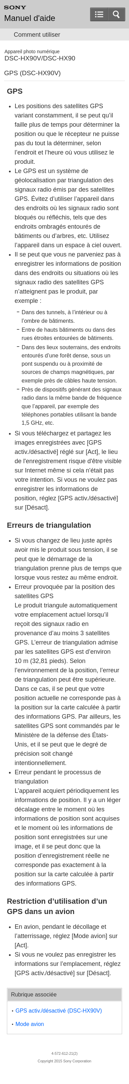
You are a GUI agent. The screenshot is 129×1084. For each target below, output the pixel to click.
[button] (116, 14)
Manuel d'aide (29, 18)
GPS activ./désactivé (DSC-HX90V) (58, 1011)
